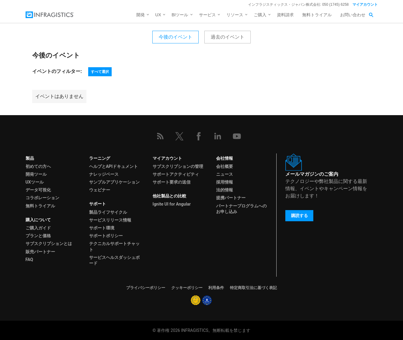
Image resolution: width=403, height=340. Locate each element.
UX (158, 14)
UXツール (35, 182)
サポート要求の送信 (172, 182)
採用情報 (224, 182)
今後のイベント (175, 36)
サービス (207, 14)
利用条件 (216, 287)
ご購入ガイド (38, 227)
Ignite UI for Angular (172, 204)
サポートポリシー (106, 235)
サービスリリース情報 (110, 220)
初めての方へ (38, 166)
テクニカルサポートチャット (114, 246)
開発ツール (36, 174)
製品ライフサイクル (108, 212)
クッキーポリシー (187, 287)
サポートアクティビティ (176, 174)
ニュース (224, 174)
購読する (299, 215)
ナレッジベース (104, 174)
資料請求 (285, 14)
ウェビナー (99, 189)
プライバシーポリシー (145, 287)
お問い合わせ (352, 14)
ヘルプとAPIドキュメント (113, 166)
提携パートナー (231, 197)
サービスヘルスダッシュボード (114, 260)
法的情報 (224, 189)
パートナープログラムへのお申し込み (241, 208)
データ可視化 (38, 189)
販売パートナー (40, 251)
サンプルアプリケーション (114, 182)
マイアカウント (365, 4)
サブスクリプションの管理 (178, 166)
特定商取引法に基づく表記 (253, 287)
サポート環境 (101, 227)
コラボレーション (42, 197)
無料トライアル (317, 14)
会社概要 (224, 166)
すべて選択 (100, 72)
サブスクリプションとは (49, 243)
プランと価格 (38, 235)
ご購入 (260, 14)
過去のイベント (227, 36)
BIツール (180, 14)
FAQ (29, 259)
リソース (234, 14)
